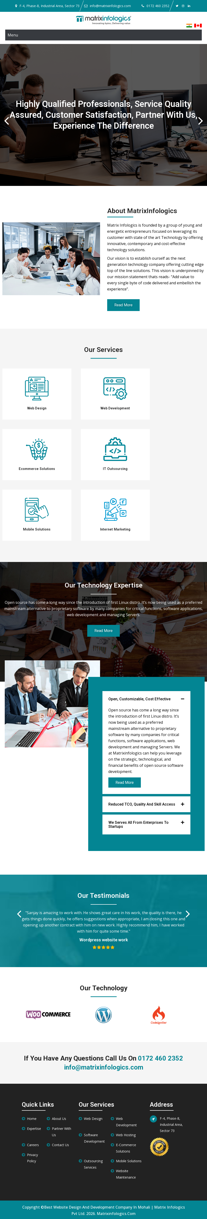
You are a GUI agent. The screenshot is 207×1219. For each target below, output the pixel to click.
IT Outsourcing (115, 468)
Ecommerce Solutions (36, 468)
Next (200, 116)
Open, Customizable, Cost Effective (139, 698)
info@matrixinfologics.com (110, 6)
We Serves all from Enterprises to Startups (138, 823)
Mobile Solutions (36, 529)
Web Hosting (126, 1133)
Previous (6, 116)
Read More (124, 781)
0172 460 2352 (158, 6)
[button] (146, 698)
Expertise (34, 1127)
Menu (13, 35)
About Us (59, 1117)
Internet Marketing (115, 529)
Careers (33, 1143)
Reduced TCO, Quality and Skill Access (141, 803)
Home (32, 1117)
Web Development (115, 408)
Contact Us (60, 1143)
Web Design (37, 408)
